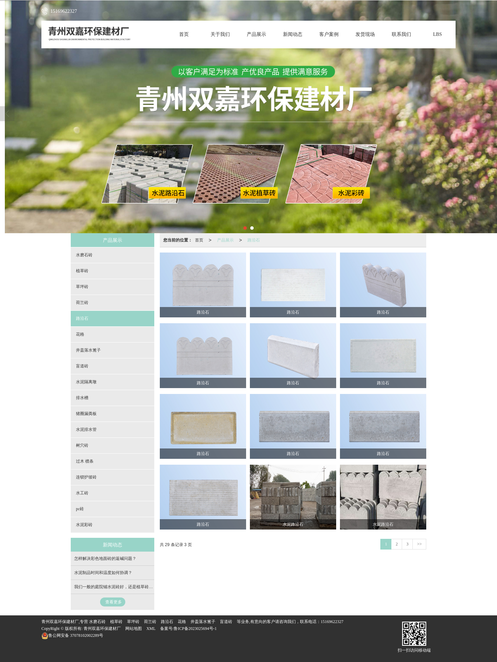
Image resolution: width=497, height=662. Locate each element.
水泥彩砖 (84, 524)
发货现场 (365, 34)
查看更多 (113, 602)
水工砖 (82, 493)
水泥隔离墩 (86, 381)
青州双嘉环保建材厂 (102, 628)
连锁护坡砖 (86, 477)
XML (151, 628)
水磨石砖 (84, 255)
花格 (80, 334)
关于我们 (220, 34)
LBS (437, 34)
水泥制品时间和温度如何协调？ (103, 572)
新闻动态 (292, 34)
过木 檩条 (85, 461)
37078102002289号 (72, 635)
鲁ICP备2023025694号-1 (195, 628)
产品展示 (256, 34)
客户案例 (329, 34)
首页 (184, 34)
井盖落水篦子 (88, 350)
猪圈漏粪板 (86, 413)
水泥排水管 (86, 429)
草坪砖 (82, 286)
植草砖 (82, 270)
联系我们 (401, 34)
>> (419, 544)
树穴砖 (82, 445)
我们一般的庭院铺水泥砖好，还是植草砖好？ (115, 586)
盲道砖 (82, 366)
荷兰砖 (82, 302)
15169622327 (332, 621)
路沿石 (253, 240)
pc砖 (80, 508)
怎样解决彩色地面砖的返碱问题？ (105, 558)
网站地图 (133, 628)
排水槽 (82, 397)
